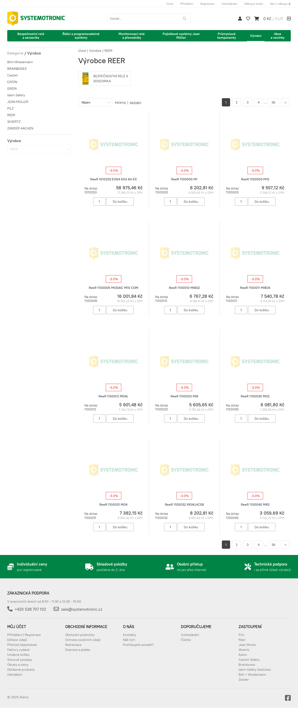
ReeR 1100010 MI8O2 (184, 288)
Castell (12, 75)
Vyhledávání (229, 4)
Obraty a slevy (17, 664)
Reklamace (73, 645)
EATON (12, 82)
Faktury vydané (18, 650)
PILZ (10, 108)
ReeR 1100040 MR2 (255, 504)
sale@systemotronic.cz (81, 609)
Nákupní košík (253, 4)
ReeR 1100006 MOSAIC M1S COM (113, 288)
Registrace (207, 4)
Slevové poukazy (19, 659)
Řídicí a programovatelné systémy (81, 36)
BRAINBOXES (17, 68)
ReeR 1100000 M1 (184, 179)
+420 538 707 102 (30, 609)
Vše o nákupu (280, 4)
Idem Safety (16, 95)
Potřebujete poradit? (138, 645)
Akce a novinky (278, 36)
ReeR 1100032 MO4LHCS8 (184, 504)
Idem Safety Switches (255, 669)
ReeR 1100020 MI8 (184, 396)
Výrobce (95, 50)
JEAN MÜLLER (17, 102)
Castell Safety (249, 659)
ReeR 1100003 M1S (255, 179)
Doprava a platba (77, 650)
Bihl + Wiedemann (252, 674)
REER (11, 115)
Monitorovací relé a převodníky (132, 36)
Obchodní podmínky (80, 635)
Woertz (244, 650)
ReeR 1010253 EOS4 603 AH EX (113, 179)
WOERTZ (13, 121)
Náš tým (129, 640)
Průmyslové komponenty (226, 36)
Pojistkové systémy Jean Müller (181, 36)
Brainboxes (247, 664)
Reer (242, 640)
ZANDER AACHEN (20, 128)
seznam (135, 102)
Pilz (241, 635)
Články (186, 640)
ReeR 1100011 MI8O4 (255, 288)
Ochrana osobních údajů (83, 640)
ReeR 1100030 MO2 (255, 396)
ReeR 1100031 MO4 (113, 504)
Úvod (169, 4)
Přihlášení (186, 4)
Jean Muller (247, 645)
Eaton (243, 655)
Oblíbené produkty (21, 669)
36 (273, 102)
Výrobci (255, 36)
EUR (279, 18)
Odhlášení (14, 674)
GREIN (12, 88)
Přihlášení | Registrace (24, 635)
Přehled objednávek (22, 645)
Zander (244, 679)
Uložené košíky (18, 655)
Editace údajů (17, 640)
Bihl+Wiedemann (20, 62)
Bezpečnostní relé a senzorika (30, 36)
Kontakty (129, 635)
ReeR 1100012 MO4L (113, 396)
